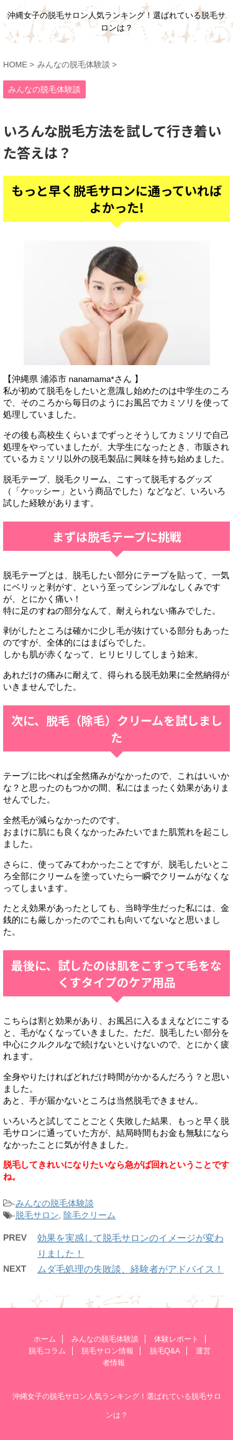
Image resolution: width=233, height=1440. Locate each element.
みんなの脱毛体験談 (55, 1203)
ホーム (45, 1339)
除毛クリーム (89, 1215)
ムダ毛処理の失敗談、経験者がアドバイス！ (130, 1269)
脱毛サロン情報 (107, 1351)
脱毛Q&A (165, 1351)
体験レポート (176, 1339)
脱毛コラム (47, 1351)
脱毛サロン (37, 1215)
